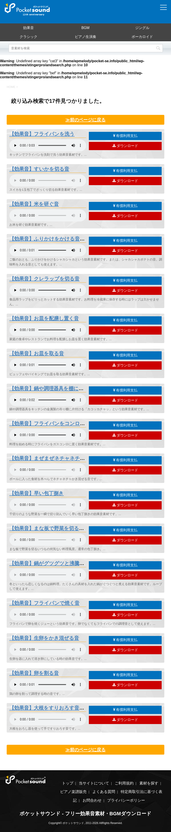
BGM (85, 28)
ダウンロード (125, 146)
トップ (67, 783)
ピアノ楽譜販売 (73, 792)
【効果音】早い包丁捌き (36, 493)
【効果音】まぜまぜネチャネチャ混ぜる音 (57, 458)
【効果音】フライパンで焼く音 (44, 603)
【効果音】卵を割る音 (34, 673)
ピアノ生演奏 (85, 37)
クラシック (28, 37)
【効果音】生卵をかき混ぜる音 (44, 638)
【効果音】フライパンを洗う (42, 134)
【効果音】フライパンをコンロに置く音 (54, 423)
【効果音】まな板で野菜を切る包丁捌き (54, 528)
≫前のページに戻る (85, 119)
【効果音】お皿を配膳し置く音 (44, 318)
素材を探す (148, 783)
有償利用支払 (125, 136)
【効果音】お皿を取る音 (36, 353)
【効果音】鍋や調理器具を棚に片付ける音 (56, 388)
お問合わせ (92, 800)
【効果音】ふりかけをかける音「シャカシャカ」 (64, 239)
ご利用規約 (124, 783)
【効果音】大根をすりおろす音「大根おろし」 (61, 708)
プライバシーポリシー (126, 800)
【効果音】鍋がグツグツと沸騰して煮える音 (59, 563)
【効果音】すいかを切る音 (39, 169)
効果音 (28, 28)
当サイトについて (94, 783)
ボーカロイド (142, 37)
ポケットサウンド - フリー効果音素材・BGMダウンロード (85, 813)
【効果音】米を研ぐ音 (34, 204)
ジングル (142, 28)
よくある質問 (103, 792)
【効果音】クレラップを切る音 (44, 278)
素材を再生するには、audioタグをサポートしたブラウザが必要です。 (47, 145)
